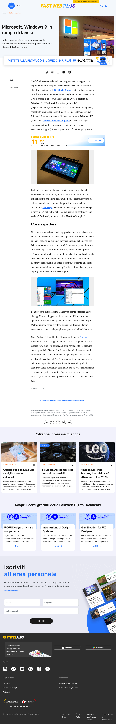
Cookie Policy (79, 715)
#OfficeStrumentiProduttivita (50, 400)
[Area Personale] (106, 5)
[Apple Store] (67, 648)
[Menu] (14, 6)
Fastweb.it (6, 692)
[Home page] (58, 6)
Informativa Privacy (65, 715)
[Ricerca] (102, 6)
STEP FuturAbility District (68, 688)
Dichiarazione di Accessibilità (107, 717)
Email (70, 72)
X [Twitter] (52, 72)
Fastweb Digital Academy (68, 683)
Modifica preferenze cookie (91, 717)
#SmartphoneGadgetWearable (73, 400)
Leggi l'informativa (11, 590)
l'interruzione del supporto (56, 120)
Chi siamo (6, 683)
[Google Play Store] (98, 648)
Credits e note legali (10, 688)
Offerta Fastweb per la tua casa (87, 1)
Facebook (58, 72)
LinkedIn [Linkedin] (46, 72)
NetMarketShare (62, 90)
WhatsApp (64, 72)
